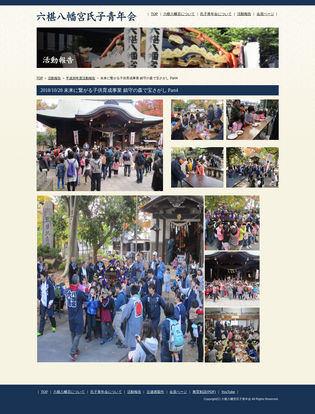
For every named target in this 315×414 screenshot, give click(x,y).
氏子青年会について (216, 14)
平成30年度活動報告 (80, 78)
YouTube (228, 392)
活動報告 (244, 14)
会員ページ (265, 14)
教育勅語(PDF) (204, 392)
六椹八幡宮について (179, 14)
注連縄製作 (155, 392)
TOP (154, 14)
